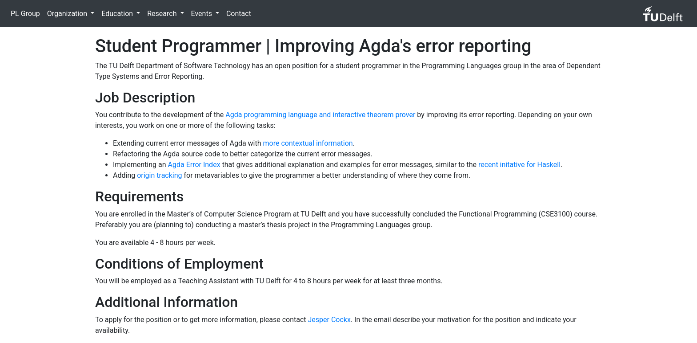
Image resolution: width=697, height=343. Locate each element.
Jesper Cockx (329, 319)
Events (202, 13)
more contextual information (308, 143)
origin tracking (159, 175)
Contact (238, 13)
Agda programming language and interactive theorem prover (320, 114)
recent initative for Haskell (519, 164)
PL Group (25, 13)
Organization (68, 13)
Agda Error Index (194, 164)
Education (118, 13)
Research (162, 13)
